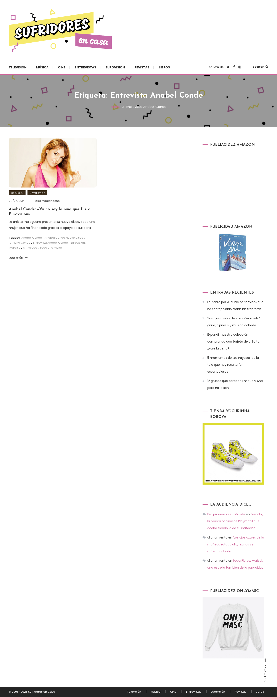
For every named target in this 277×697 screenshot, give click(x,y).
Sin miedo (30, 248)
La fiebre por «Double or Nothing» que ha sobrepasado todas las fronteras (235, 305)
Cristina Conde (20, 243)
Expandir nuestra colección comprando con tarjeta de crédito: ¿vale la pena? (233, 341)
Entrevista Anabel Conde (50, 243)
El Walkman (37, 193)
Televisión (18, 67)
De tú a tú (17, 193)
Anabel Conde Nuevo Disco (64, 238)
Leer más (18, 258)
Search (260, 67)
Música (42, 67)
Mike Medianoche (47, 201)
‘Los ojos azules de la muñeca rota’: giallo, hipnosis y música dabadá (234, 321)
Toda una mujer (51, 248)
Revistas (141, 67)
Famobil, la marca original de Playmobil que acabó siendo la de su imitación (235, 521)
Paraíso (15, 248)
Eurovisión (115, 67)
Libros (164, 67)
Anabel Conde (31, 238)
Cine (61, 67)
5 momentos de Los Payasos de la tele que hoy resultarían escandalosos (233, 365)
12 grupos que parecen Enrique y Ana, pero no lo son (235, 384)
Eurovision (78, 243)
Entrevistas (85, 67)
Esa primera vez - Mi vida (226, 514)
